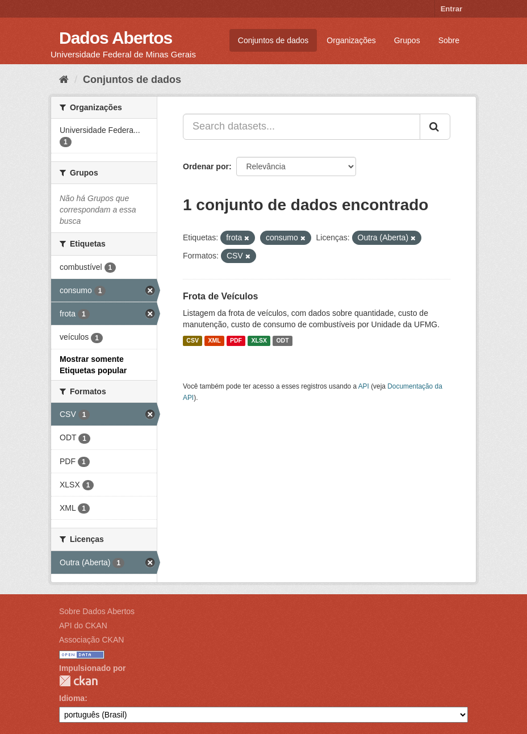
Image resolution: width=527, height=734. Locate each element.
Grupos (407, 40)
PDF (236, 340)
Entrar (451, 9)
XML (214, 340)
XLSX (259, 340)
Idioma (72, 698)
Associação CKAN (91, 639)
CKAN (78, 681)
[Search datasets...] (301, 127)
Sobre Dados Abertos (97, 611)
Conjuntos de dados (273, 40)
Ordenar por (206, 166)
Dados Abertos (115, 37)
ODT (282, 340)
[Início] (64, 79)
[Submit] (435, 127)
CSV (192, 340)
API (363, 386)
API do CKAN (83, 625)
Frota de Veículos (220, 296)
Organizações (351, 40)
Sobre (448, 40)
